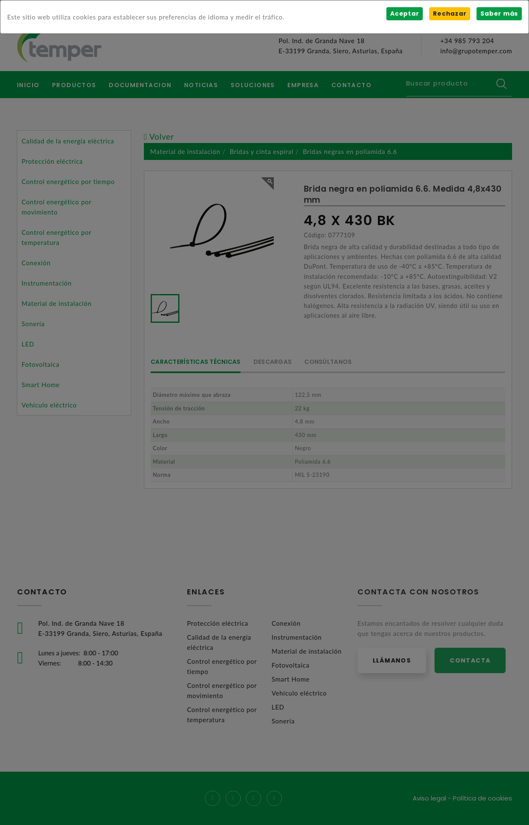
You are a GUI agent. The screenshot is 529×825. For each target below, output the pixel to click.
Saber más (499, 13)
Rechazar (449, 13)
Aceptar (404, 13)
